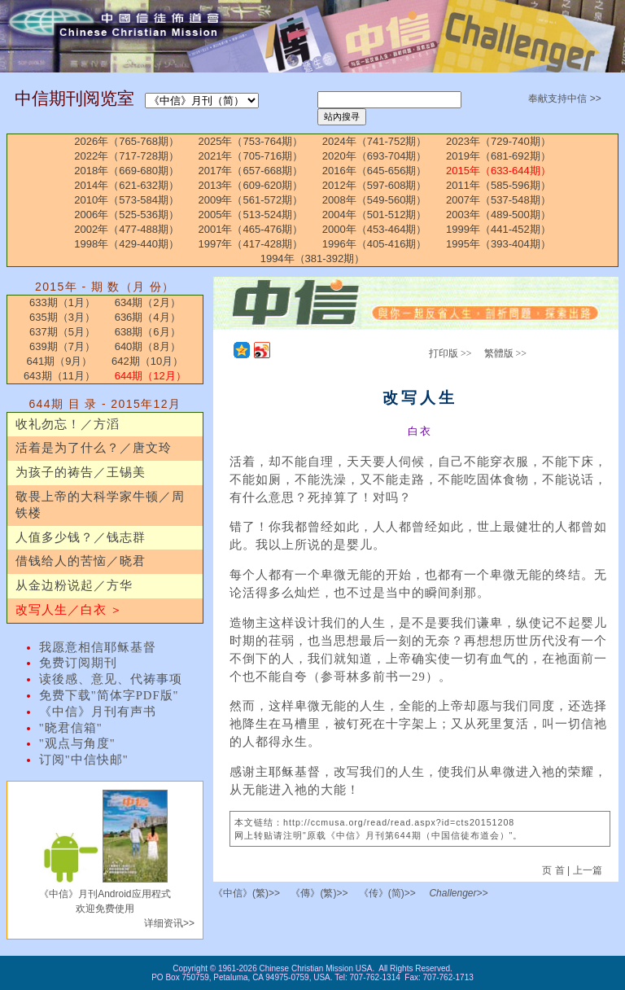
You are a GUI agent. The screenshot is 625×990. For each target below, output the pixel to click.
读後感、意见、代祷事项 (110, 679)
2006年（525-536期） (126, 214)
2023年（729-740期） (498, 141)
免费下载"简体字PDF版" (109, 695)
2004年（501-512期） (374, 214)
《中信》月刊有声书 (97, 711)
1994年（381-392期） (312, 258)
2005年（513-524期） (251, 214)
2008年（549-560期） (374, 200)
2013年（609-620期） (251, 185)
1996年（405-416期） (374, 244)
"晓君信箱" (71, 727)
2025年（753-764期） (251, 141)
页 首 (554, 870)
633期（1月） (62, 302)
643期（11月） (59, 376)
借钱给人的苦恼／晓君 (80, 560)
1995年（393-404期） (498, 244)
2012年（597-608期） (374, 185)
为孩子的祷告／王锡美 (80, 472)
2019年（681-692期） (498, 156)
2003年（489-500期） (498, 214)
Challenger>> (458, 893)
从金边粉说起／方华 (74, 585)
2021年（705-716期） (251, 156)
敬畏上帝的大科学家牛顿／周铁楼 (100, 504)
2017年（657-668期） (251, 170)
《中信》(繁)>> (246, 893)
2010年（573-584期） (126, 200)
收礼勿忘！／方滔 (67, 424)
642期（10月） (147, 361)
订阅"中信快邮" (84, 759)
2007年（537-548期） (498, 200)
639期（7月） (62, 346)
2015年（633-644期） (498, 170)
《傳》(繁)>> (319, 893)
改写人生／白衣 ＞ (69, 609)
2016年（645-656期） (374, 170)
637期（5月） (62, 332)
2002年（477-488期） (126, 229)
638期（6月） (148, 332)
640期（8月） (148, 346)
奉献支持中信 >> (564, 98)
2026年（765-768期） (126, 141)
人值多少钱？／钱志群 (80, 537)
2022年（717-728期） (126, 156)
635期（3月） (62, 317)
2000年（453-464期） (374, 229)
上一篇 (587, 870)
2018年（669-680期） (126, 170)
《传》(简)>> (387, 893)
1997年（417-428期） (251, 244)
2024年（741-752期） (374, 141)
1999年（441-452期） (498, 229)
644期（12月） (150, 376)
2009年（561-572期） (251, 200)
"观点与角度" (77, 743)
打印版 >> (450, 353)
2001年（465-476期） (251, 229)
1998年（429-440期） (126, 244)
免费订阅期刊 (78, 662)
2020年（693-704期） (374, 156)
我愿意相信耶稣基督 (97, 647)
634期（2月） (148, 302)
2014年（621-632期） (126, 185)
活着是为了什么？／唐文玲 (93, 447)
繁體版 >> (505, 353)
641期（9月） (59, 361)
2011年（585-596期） (498, 185)
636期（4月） (148, 317)
